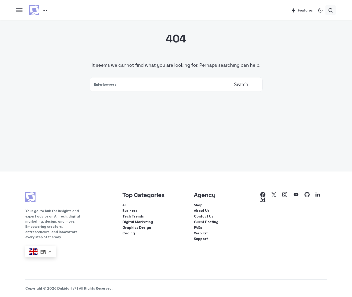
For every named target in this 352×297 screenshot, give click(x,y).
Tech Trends (133, 216)
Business (129, 210)
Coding (128, 233)
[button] (19, 10)
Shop (198, 205)
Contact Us (203, 216)
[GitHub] (307, 194)
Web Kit (201, 233)
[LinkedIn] (317, 194)
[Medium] (262, 199)
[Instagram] (284, 194)
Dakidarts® (67, 288)
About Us (201, 210)
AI (124, 205)
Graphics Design (136, 227)
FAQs (198, 227)
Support (201, 239)
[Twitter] (273, 194)
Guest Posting (206, 222)
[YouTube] (296, 194)
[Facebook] (262, 194)
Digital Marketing (137, 222)
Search (241, 84)
